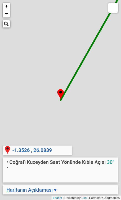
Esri (84, 197)
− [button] (6, 14)
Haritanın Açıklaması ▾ (31, 190)
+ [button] (6, 6)
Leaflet (57, 197)
